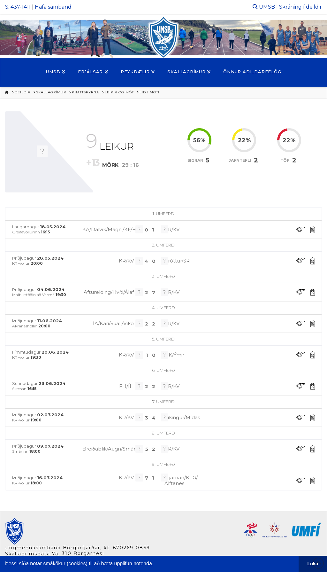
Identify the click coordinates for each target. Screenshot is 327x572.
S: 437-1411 (18, 7)
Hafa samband (53, 7)
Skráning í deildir (300, 7)
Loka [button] (313, 563)
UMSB (267, 7)
